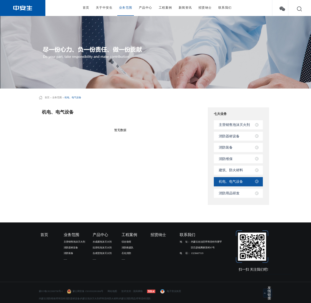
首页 (86, 7)
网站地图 (112, 291)
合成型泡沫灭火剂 (102, 253)
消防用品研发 (229, 193)
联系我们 (225, 7)
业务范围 (125, 7)
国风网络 (138, 291)
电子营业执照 (170, 291)
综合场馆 (126, 242)
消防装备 (226, 147)
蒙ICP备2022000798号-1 (51, 291)
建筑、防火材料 (231, 170)
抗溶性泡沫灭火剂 (102, 247)
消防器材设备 (229, 136)
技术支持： (127, 291)
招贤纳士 (205, 7)
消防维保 (226, 159)
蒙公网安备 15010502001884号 (88, 291)
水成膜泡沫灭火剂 (102, 242)
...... (65, 259)
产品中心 (145, 7)
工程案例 (165, 7)
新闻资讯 (185, 7)
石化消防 (126, 253)
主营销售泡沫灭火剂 (234, 125)
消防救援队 (127, 247)
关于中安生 (104, 7)
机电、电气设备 (73, 98)
